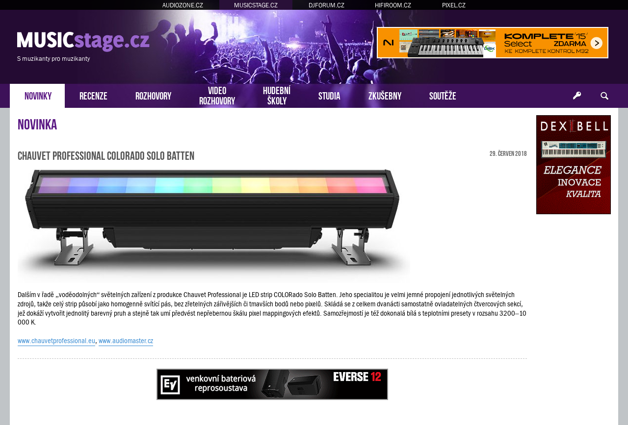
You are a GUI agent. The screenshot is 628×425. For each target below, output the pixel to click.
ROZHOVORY (153, 95)
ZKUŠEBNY (384, 95)
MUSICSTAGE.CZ (256, 5)
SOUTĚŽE (442, 95)
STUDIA (329, 95)
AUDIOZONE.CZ (182, 5)
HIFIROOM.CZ (393, 5)
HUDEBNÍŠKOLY (276, 94)
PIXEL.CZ (454, 5)
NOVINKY (38, 95)
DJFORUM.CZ (326, 5)
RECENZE (93, 95)
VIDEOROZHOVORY (217, 94)
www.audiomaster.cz (126, 341)
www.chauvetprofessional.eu (56, 341)
